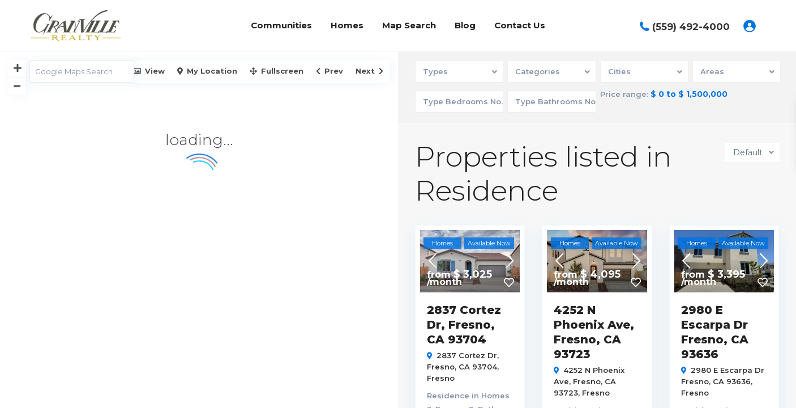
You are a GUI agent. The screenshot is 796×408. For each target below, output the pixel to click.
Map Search (409, 25)
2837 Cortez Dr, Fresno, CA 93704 (464, 324)
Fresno (441, 377)
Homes (347, 25)
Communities (281, 25)
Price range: (624, 94)
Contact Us (519, 25)
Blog (465, 25)
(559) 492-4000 (691, 26)
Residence (448, 395)
